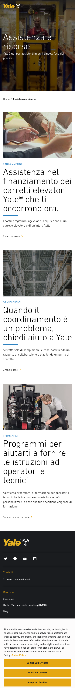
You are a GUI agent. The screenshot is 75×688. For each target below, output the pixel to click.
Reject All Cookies (37, 674)
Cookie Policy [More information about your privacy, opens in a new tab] (19, 656)
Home (6, 99)
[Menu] (69, 6)
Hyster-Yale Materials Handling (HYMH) (25, 605)
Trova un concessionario (17, 579)
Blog (5, 611)
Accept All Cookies (37, 684)
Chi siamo (8, 598)
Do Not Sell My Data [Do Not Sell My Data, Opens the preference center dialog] (37, 664)
